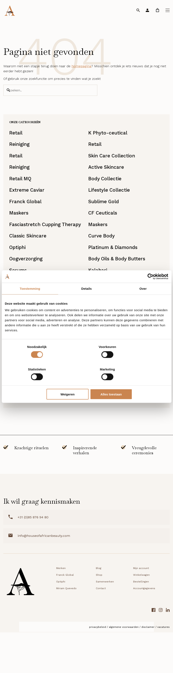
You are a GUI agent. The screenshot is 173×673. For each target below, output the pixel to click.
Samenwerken (105, 622)
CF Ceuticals (103, 227)
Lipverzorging (105, 424)
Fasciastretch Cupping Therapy (37, 244)
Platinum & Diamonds (114, 273)
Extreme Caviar (29, 202)
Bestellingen (141, 622)
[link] (157, 10)
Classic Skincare (30, 260)
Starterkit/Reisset (110, 399)
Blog (98, 609)
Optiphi (19, 273)
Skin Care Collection (113, 164)
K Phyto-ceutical (108, 139)
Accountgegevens (144, 629)
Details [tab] (86, 300)
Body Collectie (106, 190)
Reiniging (21, 152)
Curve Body (102, 260)
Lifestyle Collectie (110, 202)
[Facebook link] (153, 652)
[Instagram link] (161, 652)
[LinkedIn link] (168, 652)
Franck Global (27, 215)
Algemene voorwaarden (124, 668)
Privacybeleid (97, 668)
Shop (99, 616)
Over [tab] (143, 300)
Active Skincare (107, 177)
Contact (101, 629)
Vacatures (163, 668)
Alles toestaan (141, 383)
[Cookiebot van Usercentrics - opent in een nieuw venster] (149, 287)
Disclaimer (148, 668)
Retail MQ (22, 190)
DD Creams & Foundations (42, 424)
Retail (17, 139)
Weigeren (86, 383)
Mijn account (141, 609)
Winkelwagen (141, 616)
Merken (61, 609)
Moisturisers (25, 399)
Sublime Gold (105, 215)
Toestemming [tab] (30, 300)
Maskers (20, 227)
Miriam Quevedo (108, 412)
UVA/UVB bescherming (38, 412)
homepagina (81, 70)
